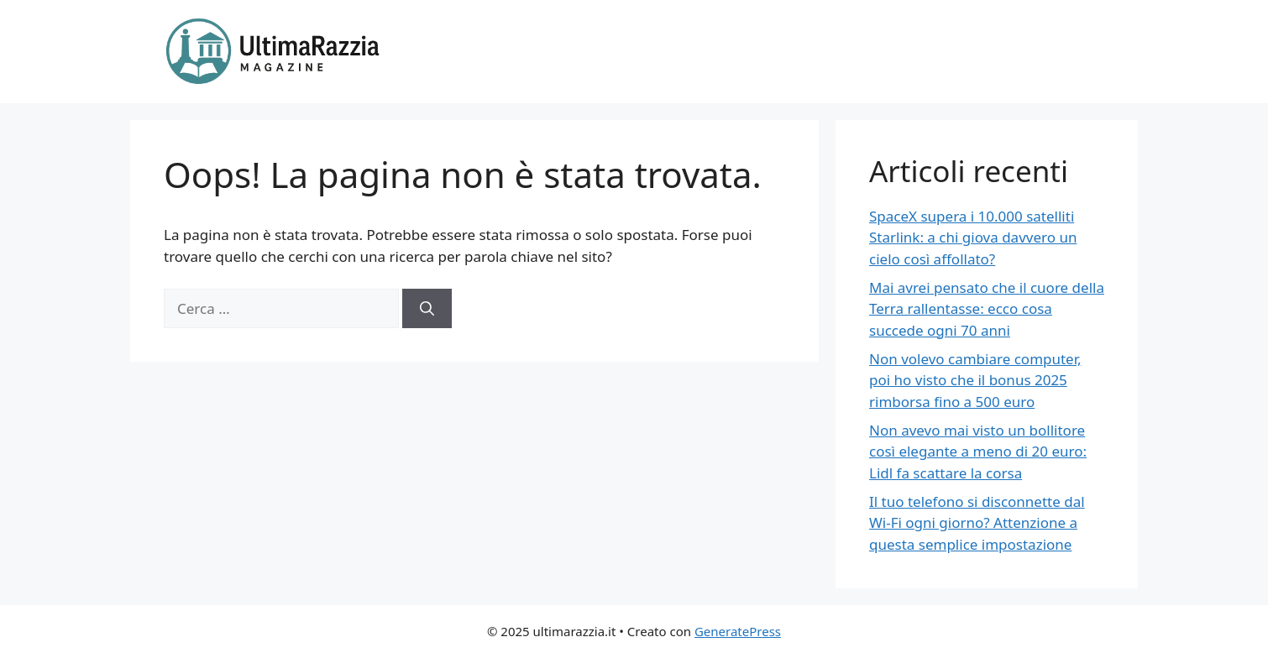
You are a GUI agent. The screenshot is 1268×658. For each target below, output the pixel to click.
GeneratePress (737, 631)
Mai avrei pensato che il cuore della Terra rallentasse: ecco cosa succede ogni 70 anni (986, 309)
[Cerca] (427, 309)
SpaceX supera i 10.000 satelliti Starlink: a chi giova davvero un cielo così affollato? (973, 237)
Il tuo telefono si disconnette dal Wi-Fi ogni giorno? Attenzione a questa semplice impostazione (977, 523)
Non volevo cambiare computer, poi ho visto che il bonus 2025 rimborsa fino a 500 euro (975, 380)
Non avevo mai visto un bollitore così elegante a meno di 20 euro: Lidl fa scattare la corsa (978, 451)
